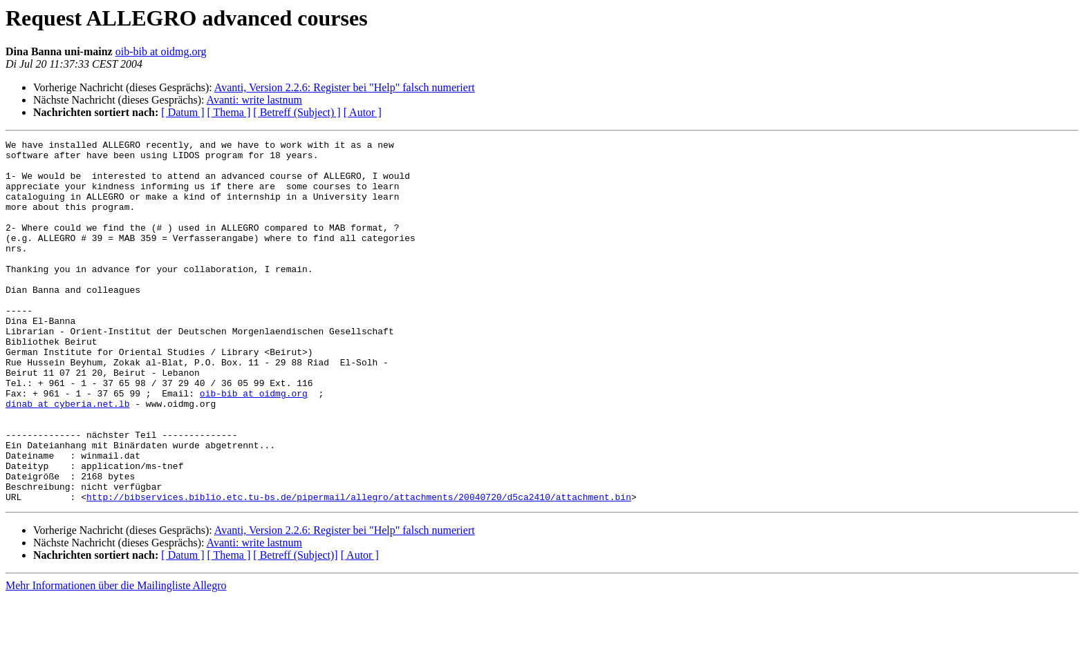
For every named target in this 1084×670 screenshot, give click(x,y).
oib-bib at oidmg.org (161, 51)
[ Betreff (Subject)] (295, 627)
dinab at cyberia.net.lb (67, 457)
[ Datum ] (182, 112)
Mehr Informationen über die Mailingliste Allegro (116, 658)
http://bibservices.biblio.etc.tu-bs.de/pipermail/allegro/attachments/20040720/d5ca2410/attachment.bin (358, 569)
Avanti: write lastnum (254, 100)
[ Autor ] (363, 112)
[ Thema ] (229, 112)
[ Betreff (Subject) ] (296, 112)
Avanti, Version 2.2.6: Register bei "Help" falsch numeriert (344, 87)
